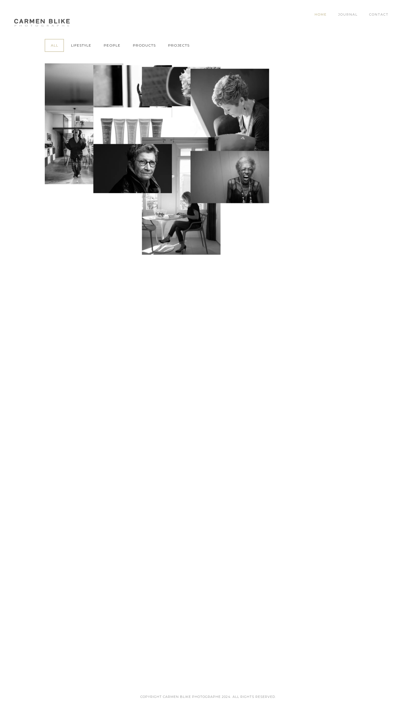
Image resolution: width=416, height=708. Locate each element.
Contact (379, 14)
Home (321, 14)
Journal (348, 14)
